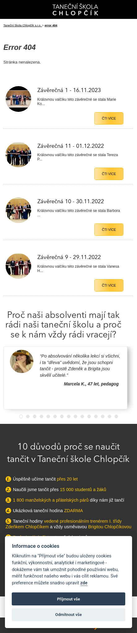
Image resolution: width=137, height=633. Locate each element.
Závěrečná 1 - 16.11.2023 (69, 90)
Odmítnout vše (68, 614)
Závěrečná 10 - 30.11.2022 (70, 201)
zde (84, 583)
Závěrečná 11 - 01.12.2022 (70, 146)
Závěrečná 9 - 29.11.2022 (69, 257)
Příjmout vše (68, 599)
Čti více (109, 118)
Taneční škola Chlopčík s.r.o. (22, 25)
